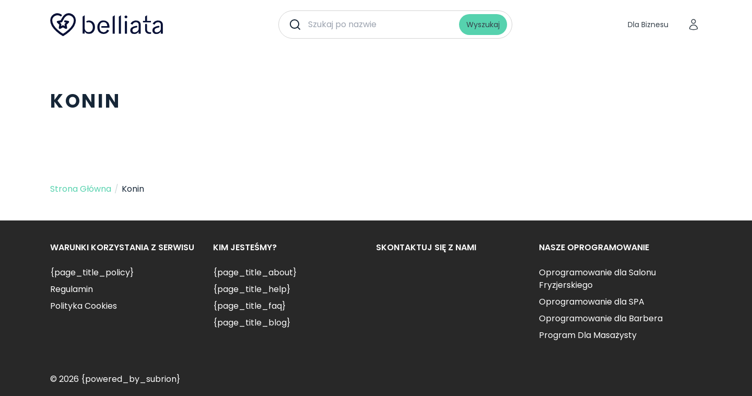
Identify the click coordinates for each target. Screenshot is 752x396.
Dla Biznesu (648, 24)
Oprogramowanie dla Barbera (601, 318)
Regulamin (71, 289)
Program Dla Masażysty (588, 335)
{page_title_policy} (92, 272)
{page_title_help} (251, 289)
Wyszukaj (483, 24)
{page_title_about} (255, 272)
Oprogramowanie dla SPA (591, 302)
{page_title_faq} (249, 306)
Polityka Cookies (83, 306)
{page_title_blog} (251, 323)
